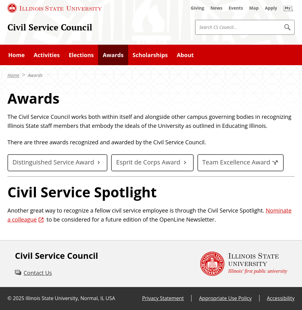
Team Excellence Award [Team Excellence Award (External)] (236, 162)
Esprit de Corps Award (148, 162)
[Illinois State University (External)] (54, 8)
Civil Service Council (49, 27)
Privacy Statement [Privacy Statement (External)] (163, 298)
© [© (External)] (9, 298)
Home (13, 75)
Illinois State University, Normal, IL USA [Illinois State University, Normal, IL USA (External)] (70, 298)
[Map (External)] (254, 8)
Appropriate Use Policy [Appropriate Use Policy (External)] (225, 298)
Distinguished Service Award (53, 162)
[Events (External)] (236, 8)
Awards (35, 75)
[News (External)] (216, 8)
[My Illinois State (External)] (288, 8)
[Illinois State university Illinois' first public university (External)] (243, 263)
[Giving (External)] (197, 8)
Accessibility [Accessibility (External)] (281, 298)
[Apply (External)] (271, 8)
